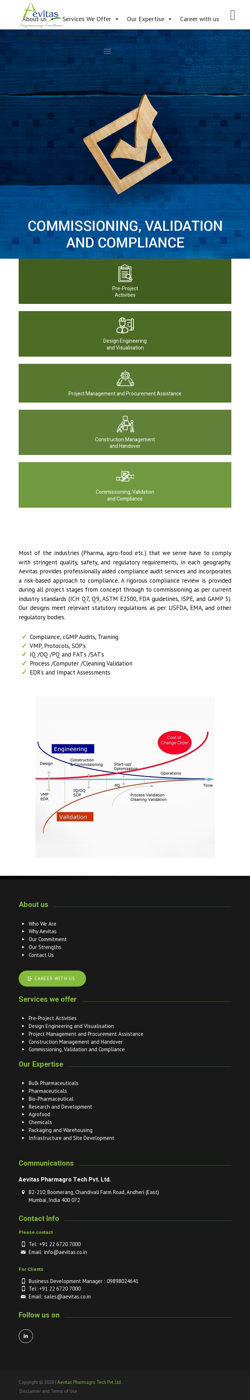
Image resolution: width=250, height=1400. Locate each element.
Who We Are (42, 923)
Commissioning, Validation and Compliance (77, 1049)
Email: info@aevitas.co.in (58, 1252)
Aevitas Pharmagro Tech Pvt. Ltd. (89, 1382)
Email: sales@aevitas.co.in (60, 1296)
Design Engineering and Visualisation (71, 1026)
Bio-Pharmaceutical (51, 1098)
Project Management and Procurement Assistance (86, 1033)
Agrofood (39, 1114)
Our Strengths (45, 947)
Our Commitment (48, 939)
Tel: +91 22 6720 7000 (55, 1244)
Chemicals (40, 1122)
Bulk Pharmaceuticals (54, 1083)
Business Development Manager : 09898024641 (83, 1281)
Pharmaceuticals (48, 1090)
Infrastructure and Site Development (71, 1137)
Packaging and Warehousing (61, 1130)
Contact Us (41, 955)
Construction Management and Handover (76, 1041)
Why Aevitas (43, 931)
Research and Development (60, 1106)
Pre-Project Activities (53, 1018)
